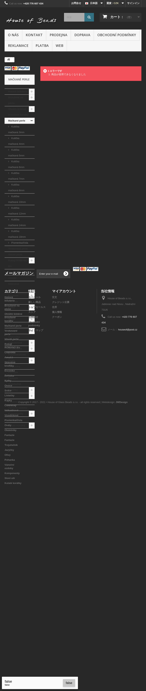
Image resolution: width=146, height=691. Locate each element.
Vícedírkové (15, 348)
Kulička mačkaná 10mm (17, 199)
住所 (54, 483)
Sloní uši (13, 419)
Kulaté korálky (16, 425)
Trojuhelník (14, 384)
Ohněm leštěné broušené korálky (18, 112)
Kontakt (34, 35)
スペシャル (34, 474)
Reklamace (18, 45)
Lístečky (13, 325)
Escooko (13, 295)
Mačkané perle (16, 120)
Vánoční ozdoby (17, 407)
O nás (13, 35)
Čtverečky (14, 336)
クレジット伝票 (60, 478)
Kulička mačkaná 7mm (16, 176)
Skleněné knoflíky (13, 286)
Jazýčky (13, 390)
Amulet (12, 278)
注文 (54, 474)
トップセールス (37, 483)
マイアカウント (64, 467)
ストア (32, 488)
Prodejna (58, 35)
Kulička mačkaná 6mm (16, 164)
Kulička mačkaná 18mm (17, 234)
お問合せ (76, 3)
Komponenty (15, 413)
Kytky (11, 307)
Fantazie (13, 372)
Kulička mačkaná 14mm (17, 222)
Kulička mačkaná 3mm (16, 129)
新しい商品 (34, 478)
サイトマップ (35, 507)
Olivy (11, 395)
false (69, 683)
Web (59, 45)
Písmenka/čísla (19, 242)
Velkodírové (15, 342)
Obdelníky (14, 366)
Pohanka (13, 401)
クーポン (57, 493)
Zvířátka (13, 301)
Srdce (11, 319)
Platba (42, 45)
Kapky (12, 331)
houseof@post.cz (127, 506)
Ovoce (12, 313)
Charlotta (13, 272)
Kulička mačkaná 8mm (16, 187)
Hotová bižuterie (17, 91)
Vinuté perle (15, 254)
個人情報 (57, 488)
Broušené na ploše (15, 100)
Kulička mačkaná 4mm (16, 141)
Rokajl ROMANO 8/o (18, 263)
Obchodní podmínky (116, 35)
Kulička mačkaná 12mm (17, 210)
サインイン (133, 3)
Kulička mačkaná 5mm (16, 152)
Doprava (82, 35)
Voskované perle (18, 248)
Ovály (11, 360)
